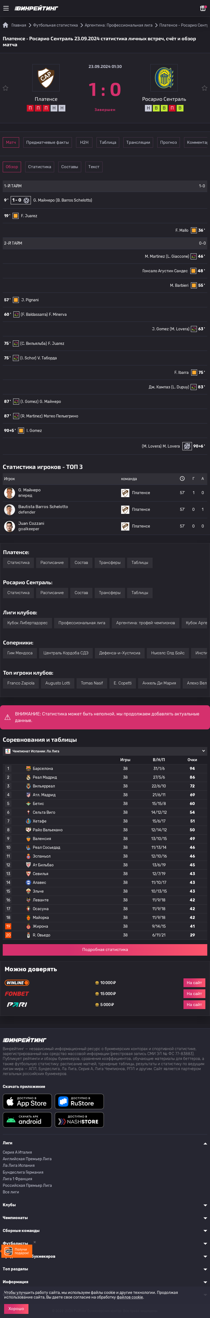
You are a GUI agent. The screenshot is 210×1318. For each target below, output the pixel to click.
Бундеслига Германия (23, 1172)
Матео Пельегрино (61, 416)
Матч (20, 142)
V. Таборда (47, 358)
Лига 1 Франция (17, 1179)
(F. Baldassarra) (34, 314)
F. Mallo (182, 230)
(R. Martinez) (32, 416)
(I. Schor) (28, 358)
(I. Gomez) (30, 401)
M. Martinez (155, 256)
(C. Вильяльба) (33, 343)
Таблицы (140, 562)
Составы (95, 166)
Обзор (19, 166)
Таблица (147, 142)
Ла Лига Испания (19, 1165)
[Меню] (6, 8)
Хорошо (16, 1308)
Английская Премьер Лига (27, 1159)
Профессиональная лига (82, 622)
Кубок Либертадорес (27, 622)
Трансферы (110, 562)
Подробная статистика (105, 949)
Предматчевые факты (64, 142)
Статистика (57, 166)
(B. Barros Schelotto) (74, 200)
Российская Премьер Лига (27, 1185)
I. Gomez (34, 430)
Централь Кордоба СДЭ (65, 653)
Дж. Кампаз (159, 387)
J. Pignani (30, 300)
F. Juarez (29, 216)
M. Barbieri (179, 285)
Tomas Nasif (92, 683)
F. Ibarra (181, 372)
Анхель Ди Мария (159, 683)
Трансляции (185, 142)
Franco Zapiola (20, 683)
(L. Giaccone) (177, 256)
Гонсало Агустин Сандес (165, 271)
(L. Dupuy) (180, 387)
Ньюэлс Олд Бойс (168, 653)
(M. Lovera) (179, 329)
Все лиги (11, 1192)
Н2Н (110, 142)
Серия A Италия (17, 1152)
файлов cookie (130, 1297)
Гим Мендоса (20, 653)
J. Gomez (160, 329)
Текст (132, 166)
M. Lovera (171, 446)
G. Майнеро (44, 200)
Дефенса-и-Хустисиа (119, 653)
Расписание (52, 562)
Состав (81, 562)
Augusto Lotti (57, 683)
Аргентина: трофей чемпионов (145, 622)
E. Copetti (123, 683)
